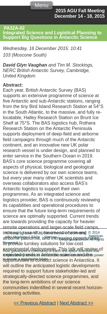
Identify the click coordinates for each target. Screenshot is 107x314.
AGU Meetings (16, 237)
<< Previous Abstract (35, 303)
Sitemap (50, 237)
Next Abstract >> (76, 303)
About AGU (31, 233)
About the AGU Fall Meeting (65, 233)
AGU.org (11, 233)
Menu (42, 5)
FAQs (35, 237)
